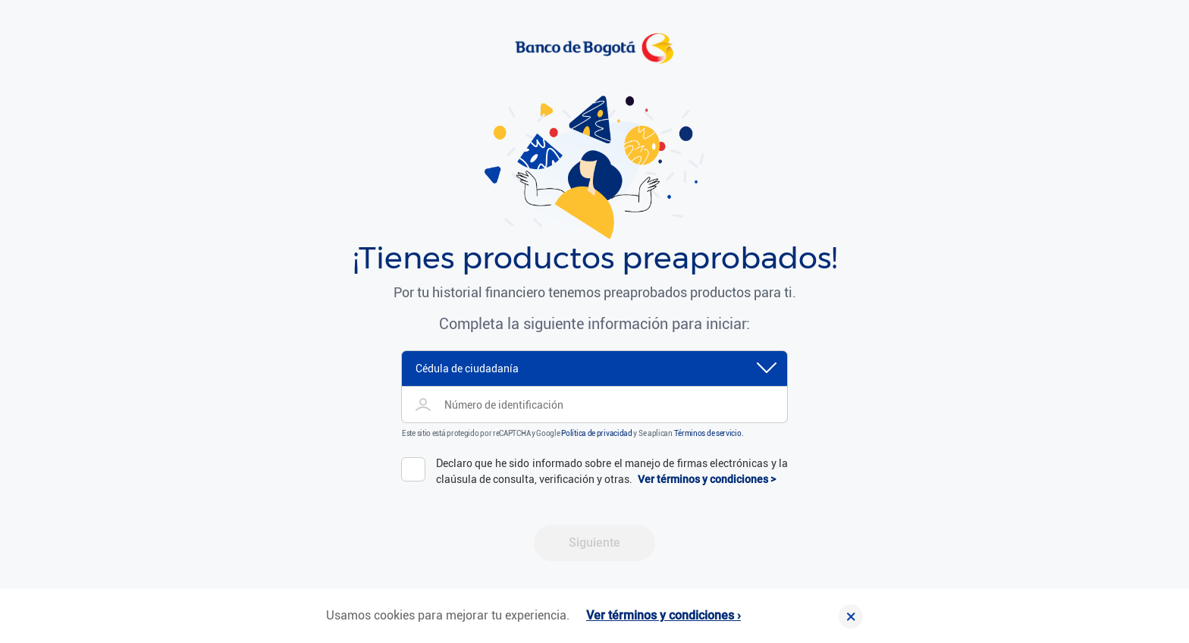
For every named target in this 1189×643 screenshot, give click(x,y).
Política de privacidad (596, 433)
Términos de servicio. (709, 433)
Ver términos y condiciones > (707, 479)
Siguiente (594, 542)
